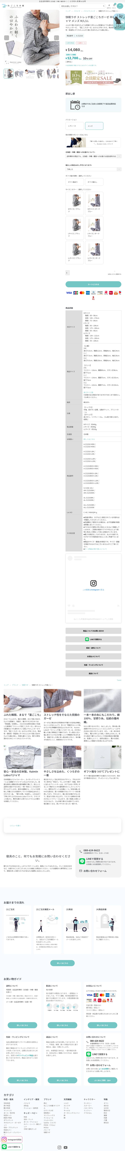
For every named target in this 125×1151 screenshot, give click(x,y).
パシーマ (47, 1130)
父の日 (106, 1108)
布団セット (8, 1115)
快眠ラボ (25, 685)
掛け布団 (7, 1105)
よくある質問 (103, 1069)
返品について (93, 673)
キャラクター (89, 1099)
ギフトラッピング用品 (25, 1055)
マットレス (8, 1110)
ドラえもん (88, 1113)
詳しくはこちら (89, 439)
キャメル (67, 1110)
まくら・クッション (31, 1121)
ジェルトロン (48, 1120)
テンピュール (48, 1117)
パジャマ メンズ (89, 11)
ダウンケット (8, 1120)
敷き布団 (7, 1108)
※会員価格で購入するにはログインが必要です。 (82, 65)
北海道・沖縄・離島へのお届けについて (81, 152)
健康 (105, 1115)
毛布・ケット (28, 1119)
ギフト (106, 1103)
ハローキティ (88, 1108)
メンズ (90, 126)
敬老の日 (107, 1110)
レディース (72, 126)
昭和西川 (47, 1113)
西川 (45, 1103)
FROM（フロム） (50, 1125)
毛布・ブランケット (11, 1127)
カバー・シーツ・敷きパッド (32, 1125)
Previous (8, 38)
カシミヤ (67, 1105)
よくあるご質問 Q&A (102, 1080)
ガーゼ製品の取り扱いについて (96, 549)
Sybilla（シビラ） (50, 1122)
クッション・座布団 (31, 1108)
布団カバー (8, 1130)
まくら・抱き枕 (9, 1113)
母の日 (106, 1105)
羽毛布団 (7, 1103)
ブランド (15, 685)
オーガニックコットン (72, 1113)
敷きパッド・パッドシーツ (12, 1133)
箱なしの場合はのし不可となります (79, 165)
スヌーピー (88, 1105)
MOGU (46, 1127)
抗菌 (105, 1117)
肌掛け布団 (8, 1117)
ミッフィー (88, 1110)
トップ (68, 11)
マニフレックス (49, 1115)
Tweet (119, 680)
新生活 (106, 1122)
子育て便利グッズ (30, 1129)
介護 (105, 1120)
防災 (105, 1113)
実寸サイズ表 (88, 392)
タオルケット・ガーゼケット (12, 1123)
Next (58, 38)
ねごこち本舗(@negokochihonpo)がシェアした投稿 (93, 619)
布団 (25, 1117)
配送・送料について (93, 648)
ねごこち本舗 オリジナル (52, 1106)
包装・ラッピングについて (93, 665)
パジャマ (77, 11)
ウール (66, 1108)
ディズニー (88, 1103)
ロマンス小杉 (48, 1110)
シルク (66, 1103)
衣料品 (26, 1105)
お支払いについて (93, 656)
